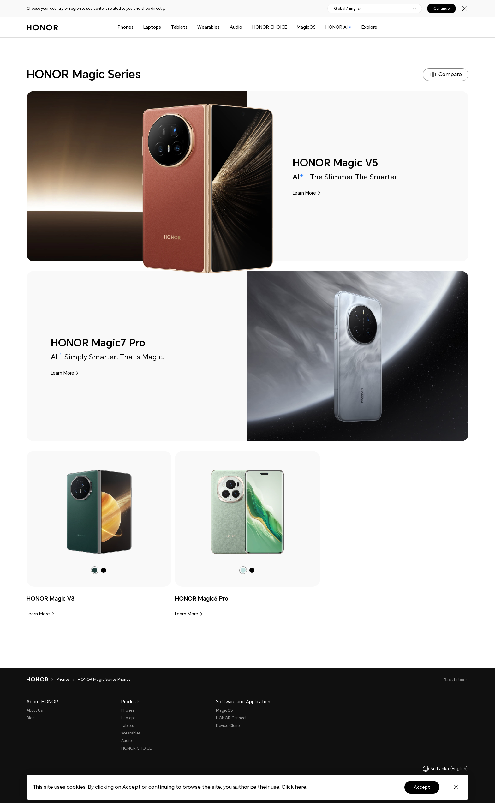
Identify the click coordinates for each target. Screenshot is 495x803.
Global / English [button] (348, 8)
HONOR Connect (231, 718)
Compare (450, 74)
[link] (99, 512)
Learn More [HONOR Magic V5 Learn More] (304, 192)
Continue (441, 8)
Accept (422, 787)
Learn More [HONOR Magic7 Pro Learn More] (62, 372)
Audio (236, 27)
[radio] (94, 570)
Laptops (152, 27)
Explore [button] (369, 27)
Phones (126, 27)
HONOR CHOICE (269, 27)
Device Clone (228, 725)
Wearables (208, 27)
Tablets (179, 27)
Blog (31, 718)
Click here (294, 787)
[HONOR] (42, 679)
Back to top (454, 680)
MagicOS (306, 27)
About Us (35, 710)
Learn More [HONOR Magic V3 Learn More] (38, 613)
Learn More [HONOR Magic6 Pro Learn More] (186, 613)
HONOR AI (338, 27)
